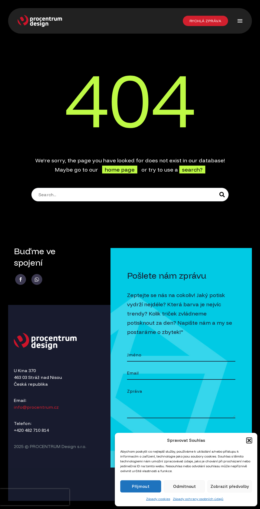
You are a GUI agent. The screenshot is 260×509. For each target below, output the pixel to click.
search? (192, 169)
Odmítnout (184, 486)
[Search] (130, 194)
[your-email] (181, 373)
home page (120, 169)
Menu (240, 20)
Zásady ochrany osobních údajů (198, 499)
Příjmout (141, 486)
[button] (249, 440)
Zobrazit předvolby (229, 486)
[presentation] (34, 497)
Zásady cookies (158, 499)
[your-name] (181, 355)
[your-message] (181, 401)
